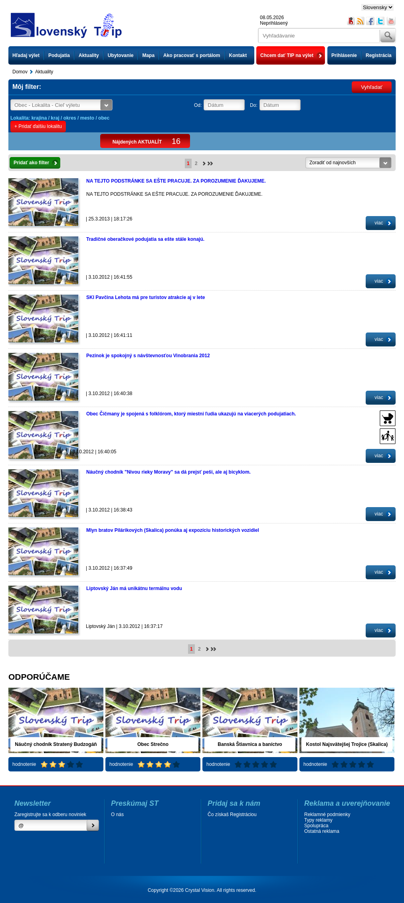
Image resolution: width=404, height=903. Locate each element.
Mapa (148, 55)
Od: (198, 105)
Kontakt (238, 55)
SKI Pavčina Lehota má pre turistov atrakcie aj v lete (145, 297)
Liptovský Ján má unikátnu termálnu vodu (134, 588)
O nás (117, 814)
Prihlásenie (344, 55)
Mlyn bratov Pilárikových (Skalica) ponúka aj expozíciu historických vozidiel (172, 530)
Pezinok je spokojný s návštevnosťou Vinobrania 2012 (148, 355)
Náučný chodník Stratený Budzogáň (56, 744)
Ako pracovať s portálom (191, 55)
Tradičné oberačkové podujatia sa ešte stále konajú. (145, 239)
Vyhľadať (371, 87)
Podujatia (59, 55)
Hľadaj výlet (26, 55)
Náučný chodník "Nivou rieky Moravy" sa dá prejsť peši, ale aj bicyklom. (168, 472)
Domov (20, 72)
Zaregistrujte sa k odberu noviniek (50, 814)
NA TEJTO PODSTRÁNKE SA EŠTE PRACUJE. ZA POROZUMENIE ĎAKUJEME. (176, 181)
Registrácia (379, 55)
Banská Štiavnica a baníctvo (250, 744)
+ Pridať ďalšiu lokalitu (38, 126)
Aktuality (89, 55)
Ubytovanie (121, 55)
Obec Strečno (152, 744)
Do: (253, 105)
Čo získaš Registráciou (232, 814)
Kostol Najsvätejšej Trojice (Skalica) (347, 744)
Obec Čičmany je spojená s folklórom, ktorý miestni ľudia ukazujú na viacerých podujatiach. (191, 414)
